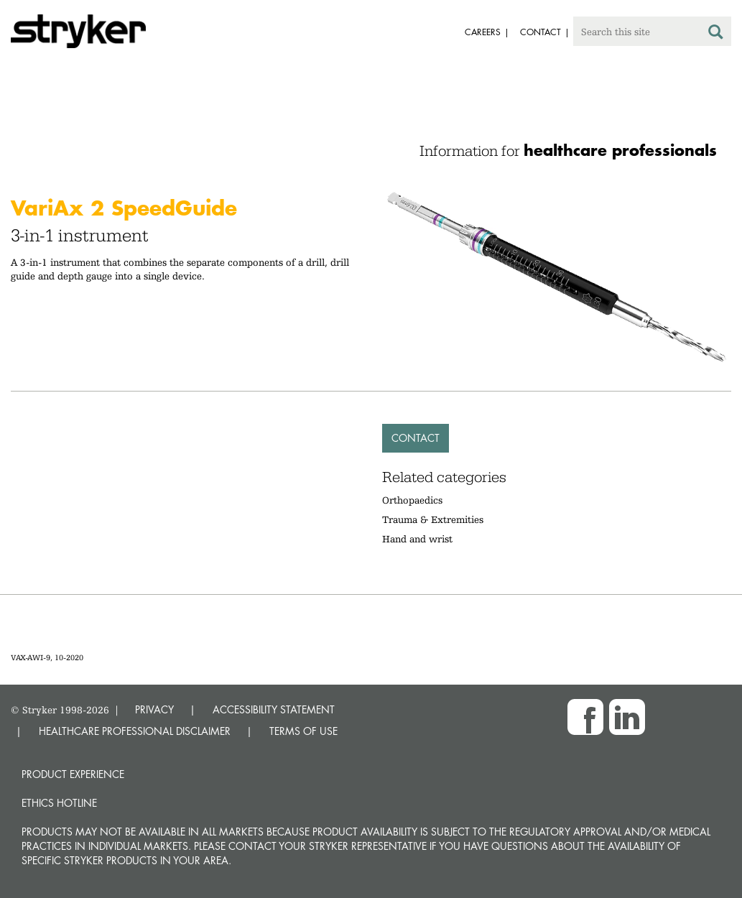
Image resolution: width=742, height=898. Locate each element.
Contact (415, 438)
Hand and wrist (417, 539)
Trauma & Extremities (432, 519)
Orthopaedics (412, 500)
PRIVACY (154, 709)
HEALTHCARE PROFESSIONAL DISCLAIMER (135, 731)
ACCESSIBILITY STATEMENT (274, 709)
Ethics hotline (59, 803)
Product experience (73, 774)
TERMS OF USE (303, 731)
